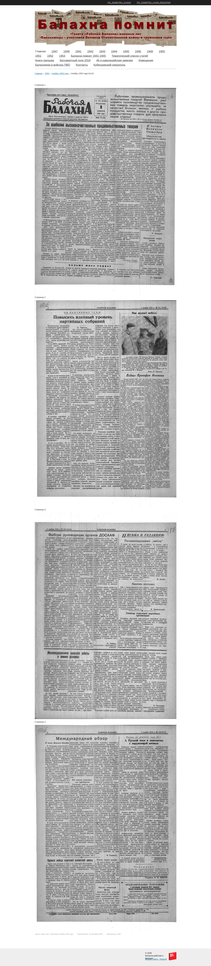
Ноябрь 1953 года (60, 73)
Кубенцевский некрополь (109, 64)
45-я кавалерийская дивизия (114, 60)
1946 (138, 51)
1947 (55, 51)
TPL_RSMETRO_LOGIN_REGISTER (153, 2)
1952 (50, 55)
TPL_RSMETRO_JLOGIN (119, 2)
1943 (102, 51)
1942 (90, 51)
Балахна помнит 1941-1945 (88, 55)
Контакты (82, 64)
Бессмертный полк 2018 (75, 60)
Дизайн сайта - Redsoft (156, 959)
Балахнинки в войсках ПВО (52, 64)
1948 (66, 51)
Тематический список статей (130, 55)
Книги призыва (44, 60)
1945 (126, 51)
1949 (150, 51)
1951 (38, 55)
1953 (62, 55)
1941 (78, 51)
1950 (162, 51)
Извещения (146, 60)
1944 (114, 51)
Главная (40, 51)
